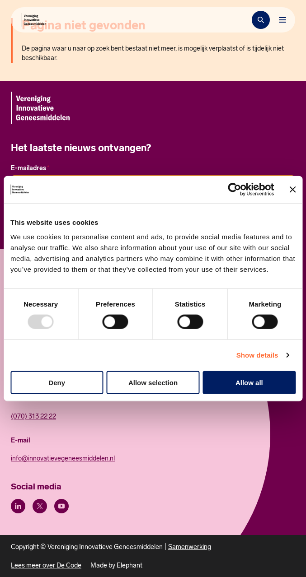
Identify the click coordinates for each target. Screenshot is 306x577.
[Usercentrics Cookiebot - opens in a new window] (234, 189)
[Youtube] (61, 506)
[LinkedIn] (18, 506)
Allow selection (153, 382)
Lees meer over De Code (46, 565)
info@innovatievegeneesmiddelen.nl (63, 458)
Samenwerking (189, 547)
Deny (56, 382)
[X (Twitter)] (40, 506)
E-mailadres (30, 168)
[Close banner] (292, 189)
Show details (257, 355)
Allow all (249, 382)
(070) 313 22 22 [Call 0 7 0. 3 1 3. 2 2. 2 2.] (33, 416)
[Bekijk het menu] (282, 20)
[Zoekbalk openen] (261, 20)
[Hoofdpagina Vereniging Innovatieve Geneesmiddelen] (34, 20)
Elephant (129, 565)
